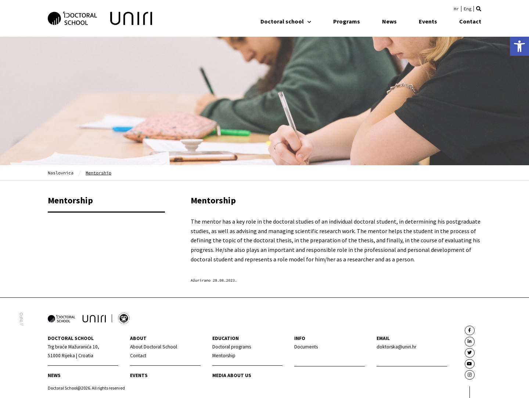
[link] (519, 46)
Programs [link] (346, 21)
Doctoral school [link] (285, 21)
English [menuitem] (467, 8)
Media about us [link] (231, 375)
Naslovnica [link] (60, 173)
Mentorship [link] (70, 200)
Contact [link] (470, 21)
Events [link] (428, 21)
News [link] (389, 21)
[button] (478, 8)
